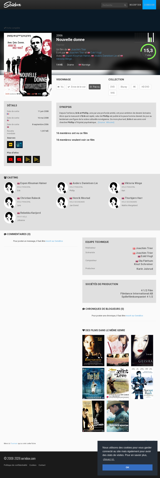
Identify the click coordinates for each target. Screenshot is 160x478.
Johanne (21, 220)
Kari (123, 191)
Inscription (135, 4)
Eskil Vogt (96, 52)
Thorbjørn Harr (134, 198)
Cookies (32, 465)
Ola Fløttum (146, 260)
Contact (42, 465)
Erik (18, 191)
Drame (70, 64)
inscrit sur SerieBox (54, 241)
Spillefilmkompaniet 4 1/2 (137, 296)
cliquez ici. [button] (109, 459)
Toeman (14, 444)
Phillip (72, 191)
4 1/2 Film (147, 290)
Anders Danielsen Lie (105, 55)
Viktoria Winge (64, 58)
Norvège (84, 65)
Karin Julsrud (145, 268)
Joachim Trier (78, 49)
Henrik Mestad (81, 198)
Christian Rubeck (30, 198)
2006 (59, 35)
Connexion (149, 4)
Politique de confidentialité (15, 465)
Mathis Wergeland (130, 205)
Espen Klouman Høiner (78, 55)
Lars (19, 205)
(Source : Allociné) (106, 122)
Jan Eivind (74, 205)
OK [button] (127, 467)
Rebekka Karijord (30, 212)
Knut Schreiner (143, 264)
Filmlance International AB (136, 293)
